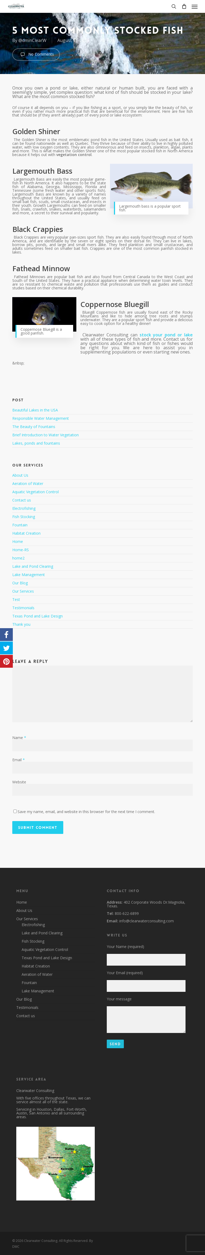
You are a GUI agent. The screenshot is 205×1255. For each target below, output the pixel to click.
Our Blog (20, 582)
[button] (195, 6)
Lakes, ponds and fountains (36, 443)
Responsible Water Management (40, 418)
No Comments (36, 54)
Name (19, 737)
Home (17, 541)
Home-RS (20, 549)
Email (18, 759)
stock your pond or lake (166, 335)
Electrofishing (24, 508)
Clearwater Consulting (35, 1090)
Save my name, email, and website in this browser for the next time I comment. (86, 811)
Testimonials (23, 607)
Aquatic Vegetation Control (35, 491)
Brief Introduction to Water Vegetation (45, 434)
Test (16, 599)
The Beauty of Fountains (33, 426)
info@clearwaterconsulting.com (146, 920)
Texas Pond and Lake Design (37, 616)
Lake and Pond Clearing (32, 566)
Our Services (23, 591)
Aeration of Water (27, 483)
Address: (115, 902)
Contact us (21, 500)
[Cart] (184, 6)
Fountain (19, 524)
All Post (107, 40)
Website (19, 781)
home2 (18, 558)
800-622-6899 (126, 913)
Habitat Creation (26, 533)
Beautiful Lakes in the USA (35, 410)
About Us (20, 475)
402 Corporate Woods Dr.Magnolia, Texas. (146, 904)
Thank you (21, 624)
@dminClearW (32, 40)
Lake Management (28, 574)
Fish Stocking (23, 516)
